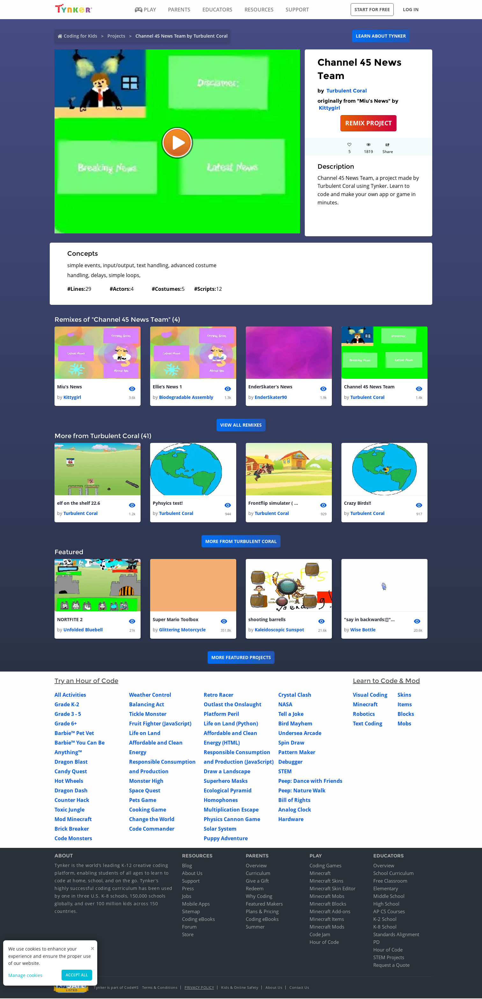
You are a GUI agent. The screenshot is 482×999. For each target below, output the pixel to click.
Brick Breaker (72, 829)
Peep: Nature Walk (301, 791)
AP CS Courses (389, 912)
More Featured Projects (241, 658)
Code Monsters (73, 839)
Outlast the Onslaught (232, 705)
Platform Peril (221, 714)
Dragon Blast (71, 762)
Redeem (255, 889)
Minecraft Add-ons (330, 912)
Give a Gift (257, 881)
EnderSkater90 (271, 397)
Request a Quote (391, 965)
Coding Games (325, 866)
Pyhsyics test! (168, 504)
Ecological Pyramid (228, 791)
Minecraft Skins (326, 881)
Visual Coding (370, 695)
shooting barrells (267, 620)
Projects (116, 36)
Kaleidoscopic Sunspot (279, 631)
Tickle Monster (147, 714)
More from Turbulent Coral (241, 542)
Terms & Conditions (159, 988)
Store (188, 935)
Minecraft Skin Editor (332, 889)
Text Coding (367, 724)
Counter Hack (72, 800)
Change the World (151, 820)
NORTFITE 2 (70, 620)
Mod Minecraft (73, 820)
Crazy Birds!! (357, 504)
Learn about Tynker (381, 36)
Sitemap (191, 912)
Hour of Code (324, 942)
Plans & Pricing (262, 912)
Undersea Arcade (299, 734)
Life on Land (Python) (231, 724)
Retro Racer (218, 695)
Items (405, 705)
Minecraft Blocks (328, 904)
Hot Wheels (69, 781)
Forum (189, 927)
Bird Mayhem (295, 724)
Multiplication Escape (231, 810)
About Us (192, 873)
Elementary (385, 889)
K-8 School (385, 927)
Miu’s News (69, 387)
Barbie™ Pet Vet (74, 734)
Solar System (220, 829)
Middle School (389, 896)
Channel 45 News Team (369, 387)
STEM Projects (388, 958)
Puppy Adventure (226, 839)
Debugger (290, 762)
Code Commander (151, 829)
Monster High (146, 781)
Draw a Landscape (227, 772)
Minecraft (365, 705)
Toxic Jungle (69, 810)
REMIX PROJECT (368, 123)
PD (376, 942)
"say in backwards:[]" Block (369, 620)
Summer (255, 927)
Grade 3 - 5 (68, 714)
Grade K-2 (67, 705)
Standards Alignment (396, 935)
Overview (256, 866)
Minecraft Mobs (327, 896)
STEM (285, 772)
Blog (187, 866)
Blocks (406, 714)
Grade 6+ (66, 724)
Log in (411, 9)
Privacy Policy (199, 988)
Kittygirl (329, 108)
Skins (404, 695)
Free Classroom (390, 881)
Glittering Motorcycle (182, 631)
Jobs (186, 896)
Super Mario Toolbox (175, 620)
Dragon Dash (71, 791)
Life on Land (144, 734)
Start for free (372, 9)
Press (188, 889)
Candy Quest (71, 772)
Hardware (290, 820)
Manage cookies (25, 975)
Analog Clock (294, 810)
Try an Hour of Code (86, 682)
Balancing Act (146, 705)
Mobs (404, 724)
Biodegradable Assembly (186, 397)
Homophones (221, 800)
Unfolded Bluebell (83, 631)
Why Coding (259, 896)
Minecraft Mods (327, 927)
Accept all (77, 975)
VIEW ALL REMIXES (241, 425)
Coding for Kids (80, 36)
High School (386, 904)
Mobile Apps (196, 904)
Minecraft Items (327, 919)
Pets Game (142, 800)
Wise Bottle (363, 631)
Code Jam (320, 935)
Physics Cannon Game (232, 820)
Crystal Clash (294, 695)
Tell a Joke (290, 714)
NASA (285, 705)
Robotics (364, 714)
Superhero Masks (226, 781)
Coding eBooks (198, 919)
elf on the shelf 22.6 (78, 504)
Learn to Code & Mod (386, 682)
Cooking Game (147, 810)
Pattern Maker (296, 753)
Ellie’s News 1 (167, 387)
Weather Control (150, 695)
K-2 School (385, 919)
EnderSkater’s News (270, 387)
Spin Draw (291, 743)
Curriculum (258, 873)
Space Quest (144, 791)
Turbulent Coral (346, 91)
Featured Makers (264, 904)
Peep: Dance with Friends (310, 781)
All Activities (70, 695)
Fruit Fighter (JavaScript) (160, 724)
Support (191, 881)
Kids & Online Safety (239, 988)
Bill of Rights (294, 800)
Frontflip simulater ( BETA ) (273, 504)
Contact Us (299, 988)
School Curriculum (393, 873)
